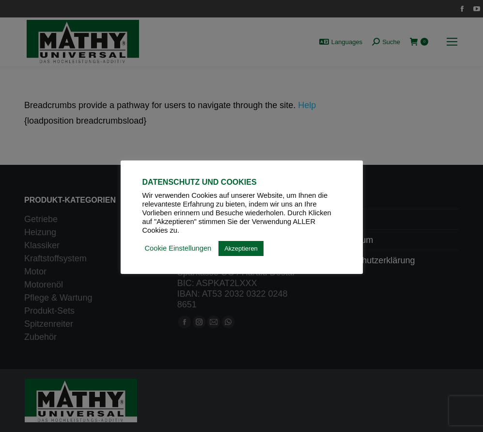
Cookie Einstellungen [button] (178, 248)
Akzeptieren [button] (241, 248)
